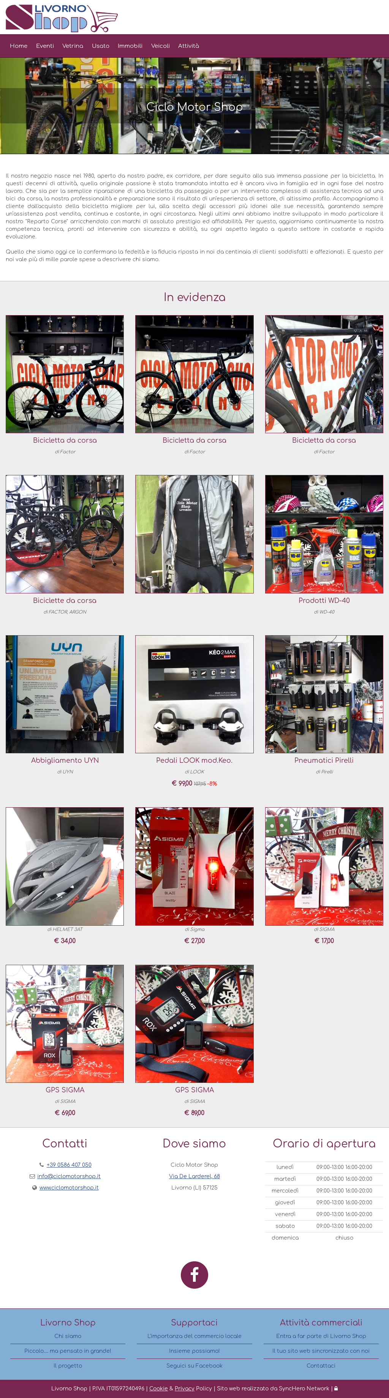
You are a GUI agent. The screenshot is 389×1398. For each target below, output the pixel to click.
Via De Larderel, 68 (194, 1176)
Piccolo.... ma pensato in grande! (67, 1351)
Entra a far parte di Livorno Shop (321, 1336)
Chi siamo (67, 1336)
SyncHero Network (304, 1389)
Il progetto (68, 1366)
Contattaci (321, 1366)
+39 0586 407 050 (69, 1165)
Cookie (158, 1389)
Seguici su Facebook (194, 1366)
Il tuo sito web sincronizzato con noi (321, 1351)
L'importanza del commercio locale (194, 1336)
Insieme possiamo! (194, 1351)
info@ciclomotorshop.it (69, 1176)
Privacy (184, 1389)
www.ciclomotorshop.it (69, 1188)
